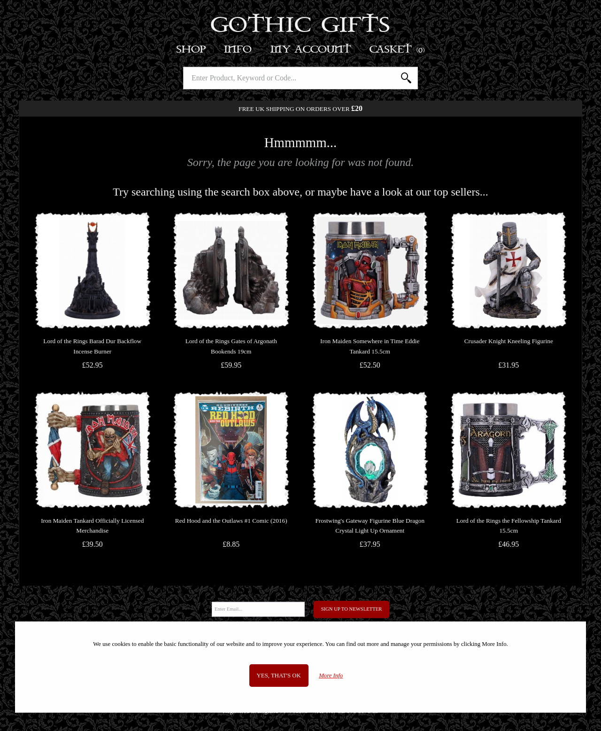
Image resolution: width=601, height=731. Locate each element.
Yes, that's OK (279, 675)
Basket (397, 49)
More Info (331, 675)
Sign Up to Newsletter (351, 609)
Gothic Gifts (301, 26)
